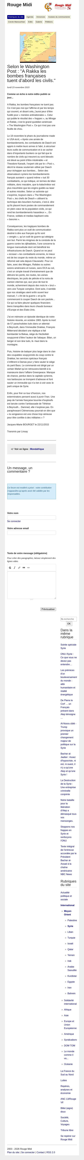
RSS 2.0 (50, 1152)
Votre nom (12, 513)
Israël (70, 943)
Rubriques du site (15, 17)
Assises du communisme (59, 17)
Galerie (39, 22)
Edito (30, 22)
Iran (70, 987)
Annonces (40, 17)
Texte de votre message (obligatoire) (27, 553)
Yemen (71, 955)
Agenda (30, 17)
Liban (70, 932)
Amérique (69, 1034)
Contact (41, 1152)
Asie (66, 1015)
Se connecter (14, 521)
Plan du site (13, 1152)
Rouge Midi (19, 4)
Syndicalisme (71, 1040)
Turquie (71, 938)
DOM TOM (69, 1045)
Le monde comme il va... (69, 1055)
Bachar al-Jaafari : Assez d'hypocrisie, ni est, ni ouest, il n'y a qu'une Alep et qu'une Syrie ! (68, 764)
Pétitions (49, 22)
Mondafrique (37, 449)
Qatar (70, 949)
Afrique (67, 1009)
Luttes (64, 1080)
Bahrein (71, 993)
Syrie (70, 926)
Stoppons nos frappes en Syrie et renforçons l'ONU (68, 834)
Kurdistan (72, 976)
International (67, 905)
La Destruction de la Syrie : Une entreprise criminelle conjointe (68, 787)
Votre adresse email (18, 528)
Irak (69, 961)
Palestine (72, 920)
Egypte (71, 982)
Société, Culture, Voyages (65, 1121)
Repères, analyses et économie (66, 1089)
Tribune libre (67, 1130)
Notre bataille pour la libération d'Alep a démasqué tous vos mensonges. (68, 810)
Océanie (68, 1064)
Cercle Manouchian (16, 22)
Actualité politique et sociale (66, 896)
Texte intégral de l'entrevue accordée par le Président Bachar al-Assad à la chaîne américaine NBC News (68, 860)
